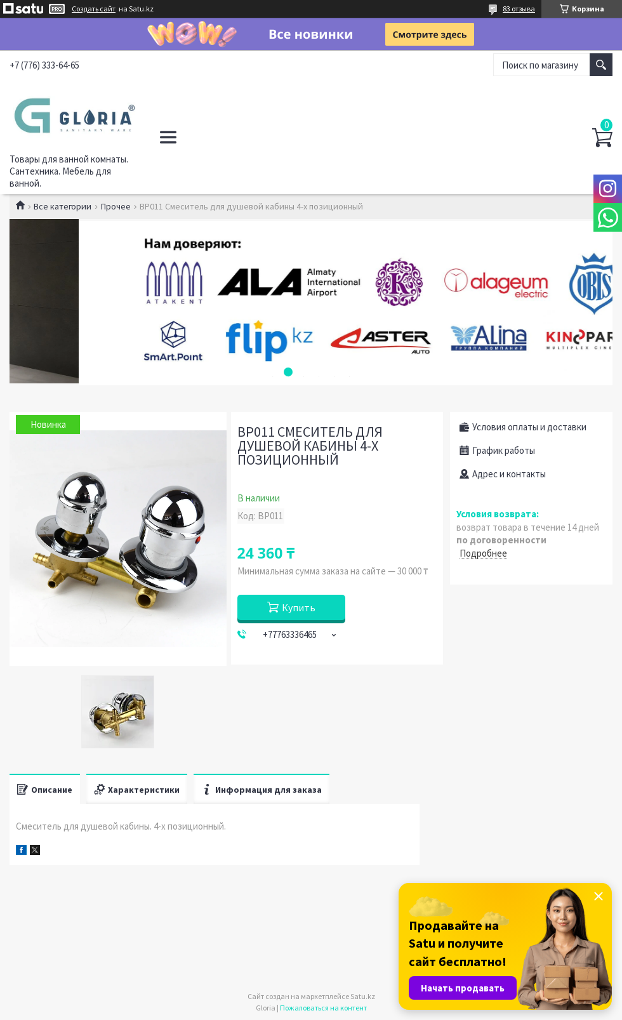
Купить (298, 607)
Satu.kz (362, 996)
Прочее (116, 206)
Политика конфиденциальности (241, 137)
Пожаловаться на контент (323, 1007)
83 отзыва (519, 8)
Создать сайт (94, 8)
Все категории (62, 206)
